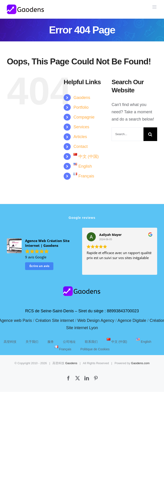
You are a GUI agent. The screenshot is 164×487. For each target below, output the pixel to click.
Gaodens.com (140, 363)
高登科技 (10, 341)
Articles (80, 136)
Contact (80, 146)
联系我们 (91, 341)
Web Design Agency (95, 320)
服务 (50, 341)
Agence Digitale (131, 320)
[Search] (150, 134)
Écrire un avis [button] (39, 266)
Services (81, 127)
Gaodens (81, 97)
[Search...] (127, 134)
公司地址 (69, 341)
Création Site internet (54, 320)
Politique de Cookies (95, 349)
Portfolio (81, 107)
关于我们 (32, 341)
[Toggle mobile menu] (154, 7)
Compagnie (83, 117)
